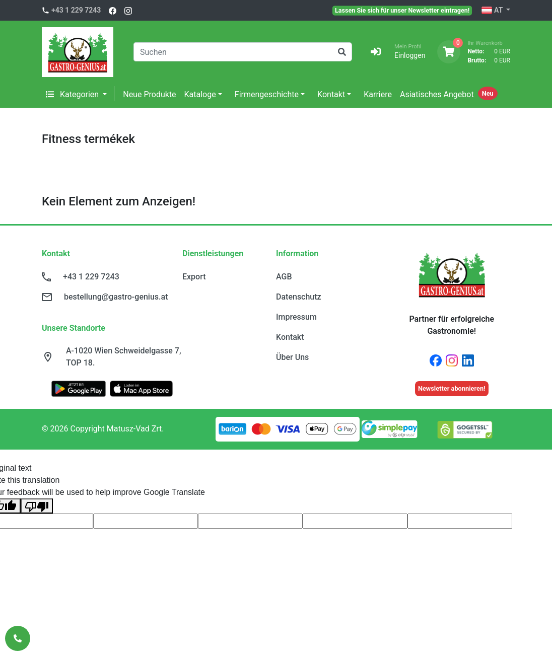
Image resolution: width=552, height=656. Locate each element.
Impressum (296, 317)
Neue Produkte (149, 94)
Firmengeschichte (267, 94)
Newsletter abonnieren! (452, 388)
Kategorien (73, 94)
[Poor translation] (37, 506)
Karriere (378, 94)
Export (194, 276)
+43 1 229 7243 (76, 10)
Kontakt (331, 94)
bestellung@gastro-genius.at (116, 297)
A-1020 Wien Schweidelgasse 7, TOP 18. (123, 357)
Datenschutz (298, 297)
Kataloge (200, 94)
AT (493, 10)
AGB (284, 276)
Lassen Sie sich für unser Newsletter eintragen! (402, 10)
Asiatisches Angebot (437, 94)
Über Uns (292, 357)
